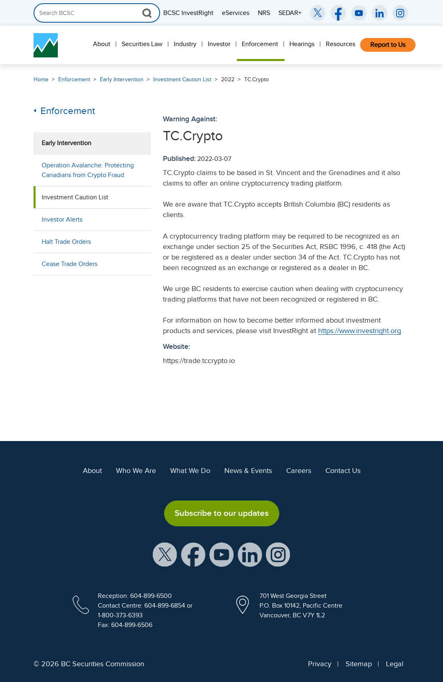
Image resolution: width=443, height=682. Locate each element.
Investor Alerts (62, 219)
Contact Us (343, 471)
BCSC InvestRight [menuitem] (188, 13)
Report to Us (387, 45)
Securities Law (142, 44)
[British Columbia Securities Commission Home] (46, 45)
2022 (227, 79)
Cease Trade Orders (69, 264)
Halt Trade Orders (66, 241)
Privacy (319, 664)
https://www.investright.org (359, 331)
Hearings (301, 44)
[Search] (97, 13)
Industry (185, 44)
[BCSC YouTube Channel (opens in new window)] (359, 13)
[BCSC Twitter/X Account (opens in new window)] (317, 13)
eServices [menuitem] (235, 13)
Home (41, 79)
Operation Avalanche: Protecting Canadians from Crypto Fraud (88, 170)
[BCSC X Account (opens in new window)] (165, 554)
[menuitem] (102, 45)
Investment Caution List (182, 79)
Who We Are (136, 471)
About (101, 44)
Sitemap (359, 664)
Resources (340, 44)
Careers (298, 471)
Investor (219, 44)
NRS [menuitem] (264, 13)
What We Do (190, 471)
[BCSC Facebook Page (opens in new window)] (338, 13)
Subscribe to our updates (222, 513)
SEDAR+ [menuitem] (290, 13)
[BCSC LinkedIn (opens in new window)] (379, 13)
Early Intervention (121, 79)
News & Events (248, 471)
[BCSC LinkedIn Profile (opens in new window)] (250, 554)
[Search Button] (147, 12)
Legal (394, 664)
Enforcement (260, 44)
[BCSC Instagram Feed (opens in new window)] (400, 13)
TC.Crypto (256, 79)
